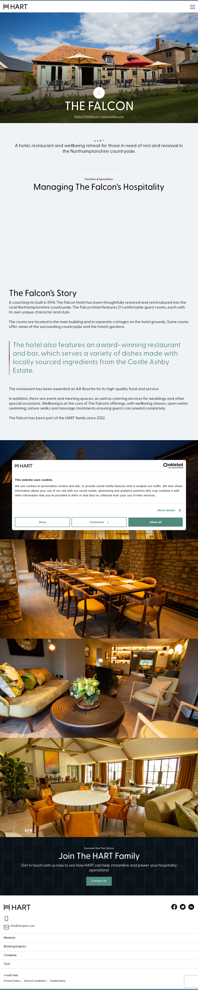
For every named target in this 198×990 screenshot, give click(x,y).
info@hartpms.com (22, 926)
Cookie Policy (58, 981)
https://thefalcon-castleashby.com (99, 116)
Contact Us (99, 881)
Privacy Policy (12, 981)
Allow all (155, 522)
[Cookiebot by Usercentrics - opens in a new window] (166, 466)
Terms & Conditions (35, 981)
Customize (99, 522)
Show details (166, 510)
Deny (42, 522)
